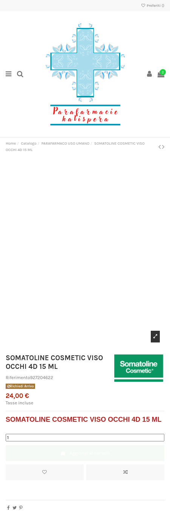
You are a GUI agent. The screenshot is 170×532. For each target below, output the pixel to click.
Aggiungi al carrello (85, 453)
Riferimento (18, 377)
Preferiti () (152, 5)
